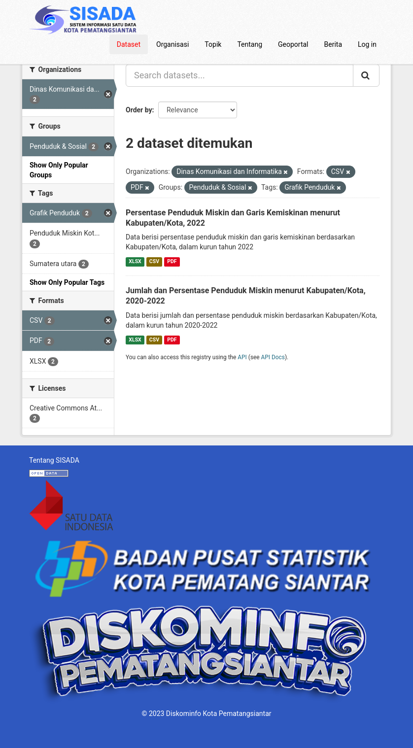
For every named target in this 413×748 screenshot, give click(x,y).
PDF (171, 261)
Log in (367, 44)
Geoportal (293, 44)
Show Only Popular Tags (67, 282)
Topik (213, 44)
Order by (139, 110)
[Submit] (366, 75)
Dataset (128, 44)
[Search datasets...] (239, 75)
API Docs (273, 357)
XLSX (135, 261)
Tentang (249, 44)
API (242, 357)
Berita (333, 44)
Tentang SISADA (54, 460)
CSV (154, 261)
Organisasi (172, 44)
